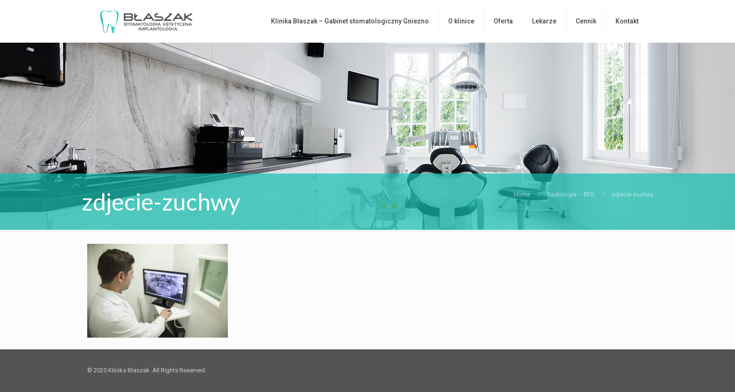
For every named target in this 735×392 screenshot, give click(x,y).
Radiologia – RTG (570, 194)
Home (522, 194)
